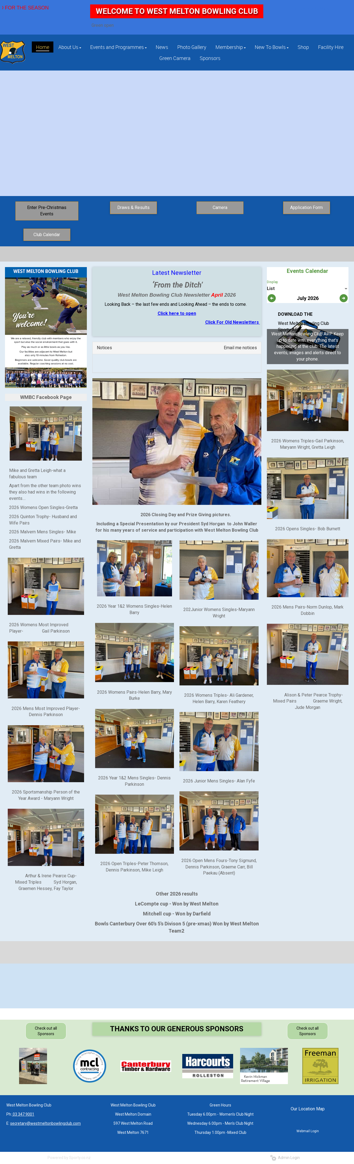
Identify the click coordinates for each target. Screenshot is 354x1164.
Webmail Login (307, 1131)
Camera (220, 207)
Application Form (306, 207)
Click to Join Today (177, 136)
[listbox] (308, 288)
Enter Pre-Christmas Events (46, 210)
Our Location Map (308, 1108)
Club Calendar (46, 234)
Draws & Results (133, 207)
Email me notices (240, 347)
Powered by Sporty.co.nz (69, 1157)
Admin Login (285, 1157)
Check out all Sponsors (46, 1031)
